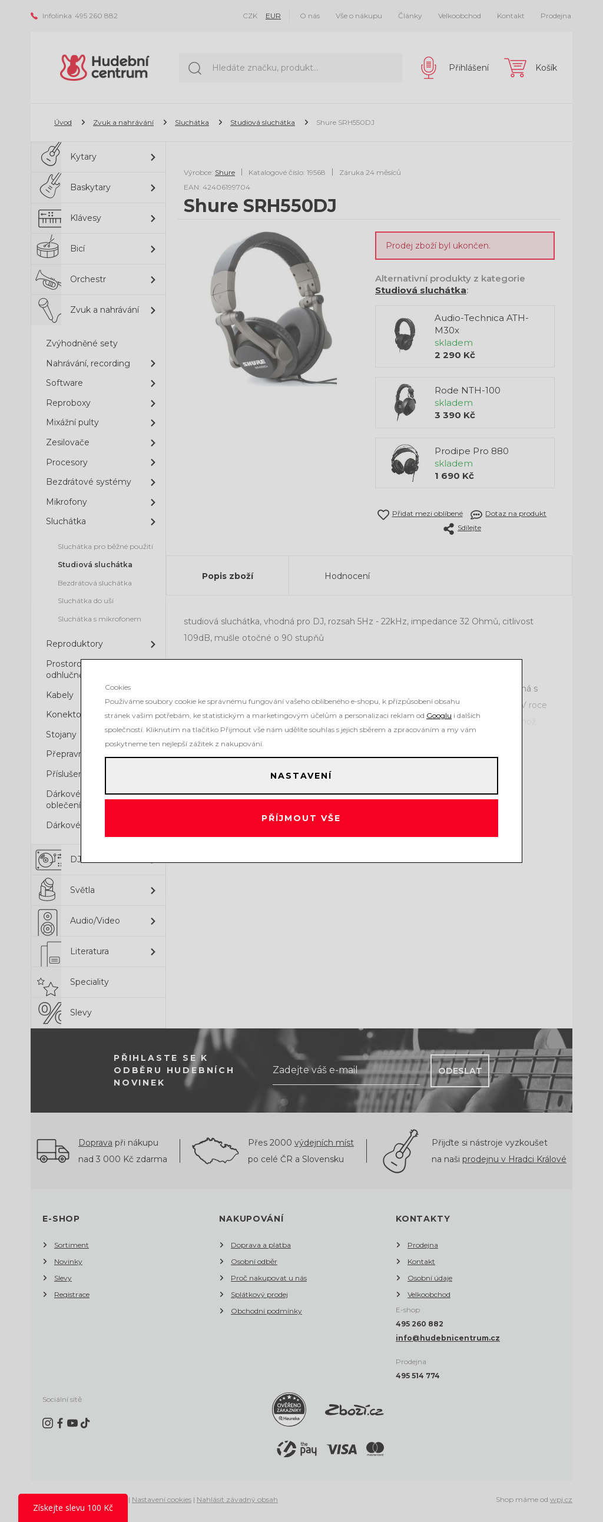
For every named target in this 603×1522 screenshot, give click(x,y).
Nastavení (301, 773)
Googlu (439, 710)
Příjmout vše (301, 820)
